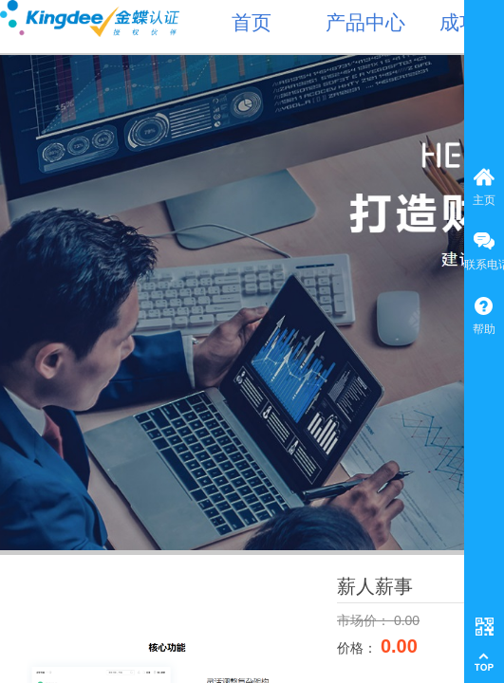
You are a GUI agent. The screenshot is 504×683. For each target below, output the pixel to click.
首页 (251, 22)
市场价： (365, 620)
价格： (359, 647)
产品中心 (365, 22)
